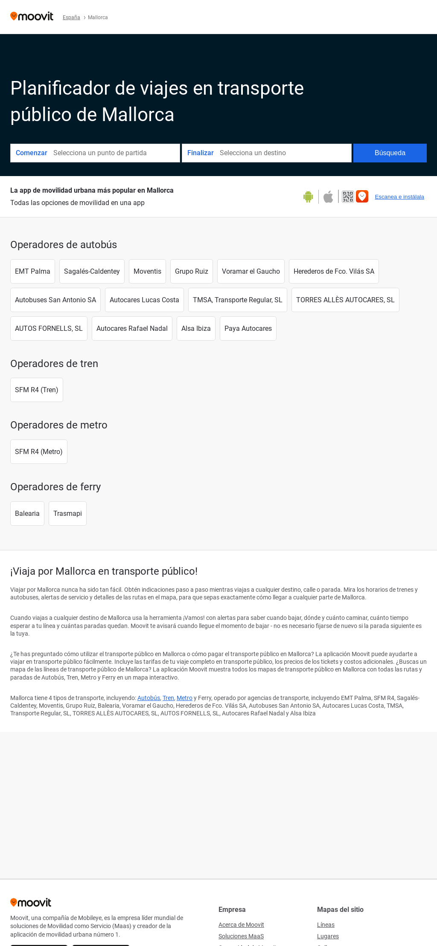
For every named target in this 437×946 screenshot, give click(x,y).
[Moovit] (31, 17)
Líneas (326, 924)
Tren (168, 697)
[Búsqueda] (390, 153)
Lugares (328, 936)
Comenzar (31, 153)
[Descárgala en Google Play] (311, 197)
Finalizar (200, 153)
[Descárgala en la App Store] (327, 197)
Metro (184, 697)
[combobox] (116, 153)
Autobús (148, 697)
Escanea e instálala (399, 197)
